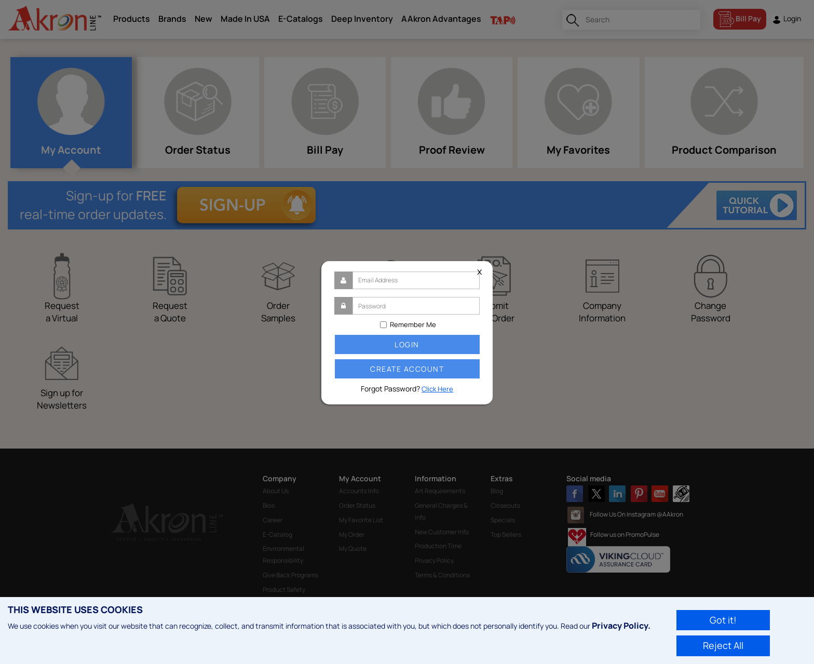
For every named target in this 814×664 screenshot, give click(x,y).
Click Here (437, 389)
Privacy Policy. (621, 625)
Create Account (407, 369)
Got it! (723, 620)
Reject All (723, 645)
